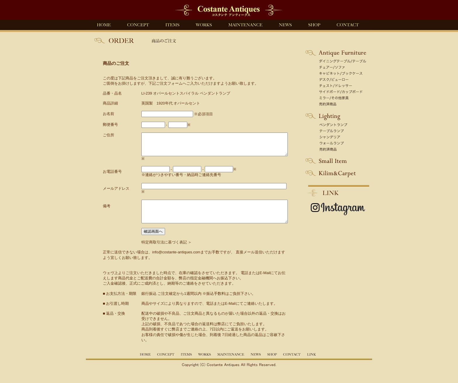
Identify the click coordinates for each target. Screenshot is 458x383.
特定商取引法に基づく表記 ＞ (158, 251)
